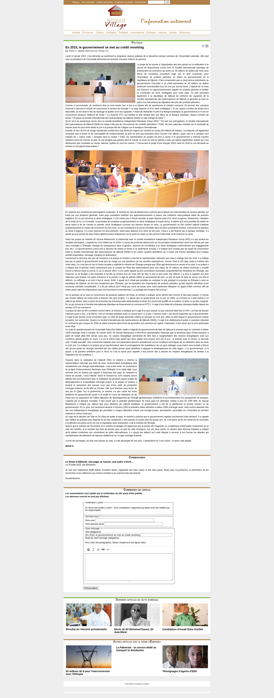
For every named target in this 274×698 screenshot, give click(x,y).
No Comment (88, 2)
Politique (123, 32)
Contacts (138, 689)
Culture (100, 32)
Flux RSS (129, 689)
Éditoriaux (184, 32)
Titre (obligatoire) (93, 532)
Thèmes (75, 2)
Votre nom (90, 520)
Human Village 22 (99, 51)
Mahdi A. (73, 51)
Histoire (162, 32)
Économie (87, 32)
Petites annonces (105, 2)
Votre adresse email (94, 524)
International (137, 32)
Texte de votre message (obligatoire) (102, 538)
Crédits (145, 689)
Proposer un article (124, 2)
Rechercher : (141, 2)
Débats (173, 32)
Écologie (151, 32)
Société (76, 32)
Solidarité (111, 32)
